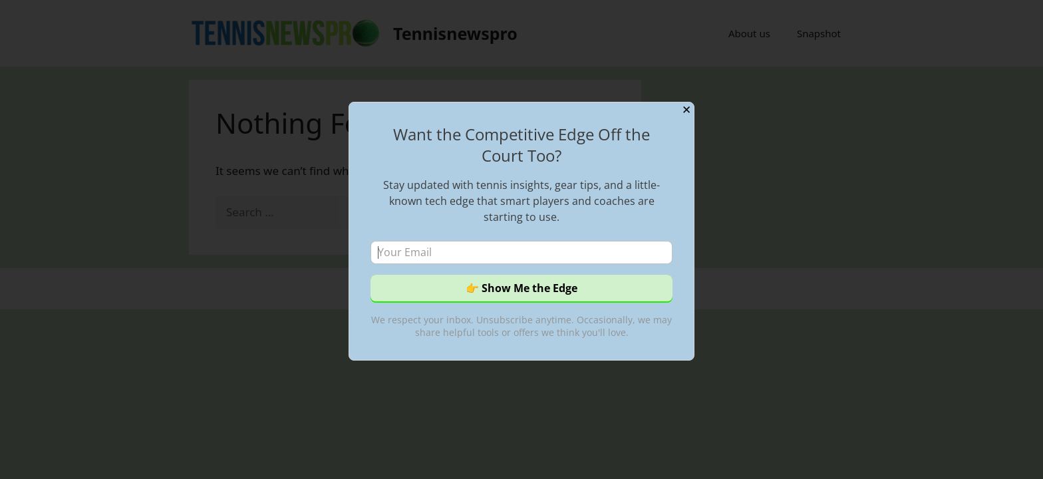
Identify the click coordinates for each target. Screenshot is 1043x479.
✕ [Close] (686, 110)
